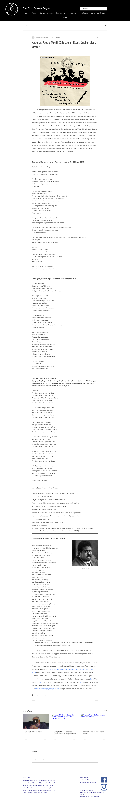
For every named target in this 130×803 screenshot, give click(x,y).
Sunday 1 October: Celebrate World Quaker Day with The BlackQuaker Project (65, 733)
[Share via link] (46, 695)
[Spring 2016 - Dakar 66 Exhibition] (36, 721)
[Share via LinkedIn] (41, 695)
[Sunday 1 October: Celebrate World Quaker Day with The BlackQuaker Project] (65, 721)
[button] (37, 8)
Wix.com (96, 796)
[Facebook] (104, 779)
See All (105, 710)
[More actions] (97, 37)
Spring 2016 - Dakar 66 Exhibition (33, 732)
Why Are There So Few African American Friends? (93, 733)
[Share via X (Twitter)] (37, 695)
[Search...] (93, 8)
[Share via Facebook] (32, 695)
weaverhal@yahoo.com (89, 782)
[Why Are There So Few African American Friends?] (94, 721)
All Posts (25, 25)
